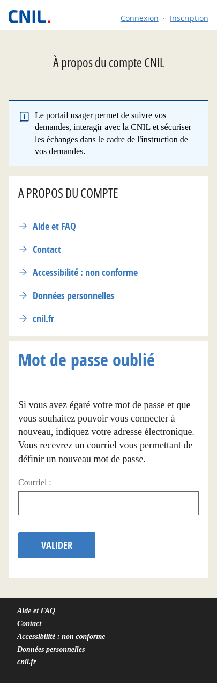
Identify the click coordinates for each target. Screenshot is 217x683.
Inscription (189, 18)
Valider (56, 545)
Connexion (140, 18)
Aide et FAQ (54, 226)
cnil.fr (43, 318)
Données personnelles (73, 295)
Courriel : (34, 482)
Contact (47, 249)
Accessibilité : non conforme (85, 272)
